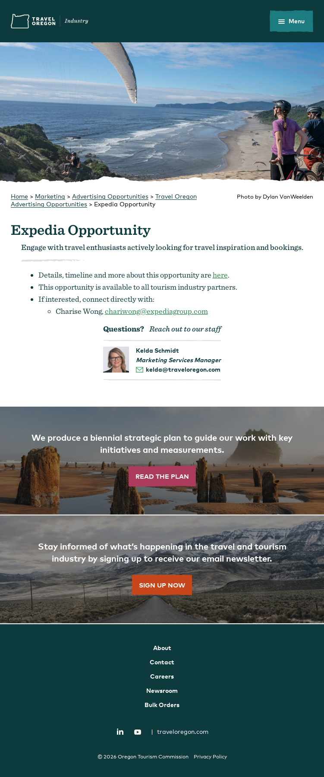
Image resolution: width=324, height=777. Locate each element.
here (220, 274)
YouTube (137, 732)
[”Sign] (162, 569)
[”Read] (162, 461)
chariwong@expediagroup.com (156, 311)
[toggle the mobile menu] (291, 21)
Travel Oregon (49, 21)
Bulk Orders (162, 704)
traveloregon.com (179, 731)
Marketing (50, 196)
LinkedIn (120, 731)
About (162, 647)
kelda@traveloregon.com (183, 369)
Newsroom (162, 690)
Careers (162, 676)
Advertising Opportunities (110, 196)
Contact (162, 662)
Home (19, 196)
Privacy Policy (210, 757)
